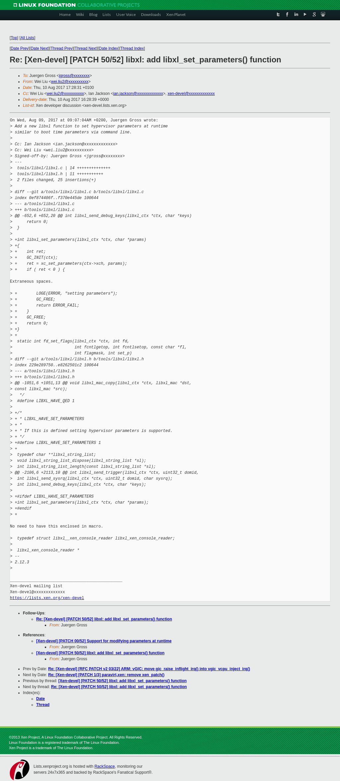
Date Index (108, 48)
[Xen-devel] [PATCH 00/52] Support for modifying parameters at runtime (104, 641)
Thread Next (86, 48)
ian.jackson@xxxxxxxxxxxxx (138, 93)
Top (14, 38)
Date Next (39, 48)
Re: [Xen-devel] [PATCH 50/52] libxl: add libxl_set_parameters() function (104, 619)
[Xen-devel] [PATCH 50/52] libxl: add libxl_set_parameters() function (100, 653)
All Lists (27, 38)
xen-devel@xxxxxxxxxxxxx (191, 93)
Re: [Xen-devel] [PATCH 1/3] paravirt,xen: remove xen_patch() (106, 675)
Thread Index (132, 48)
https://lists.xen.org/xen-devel (47, 598)
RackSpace (104, 766)
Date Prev (19, 48)
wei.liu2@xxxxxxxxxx (69, 81)
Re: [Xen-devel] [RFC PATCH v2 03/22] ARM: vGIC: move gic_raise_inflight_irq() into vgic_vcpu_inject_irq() (149, 669)
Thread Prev (61, 48)
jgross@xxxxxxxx (74, 75)
